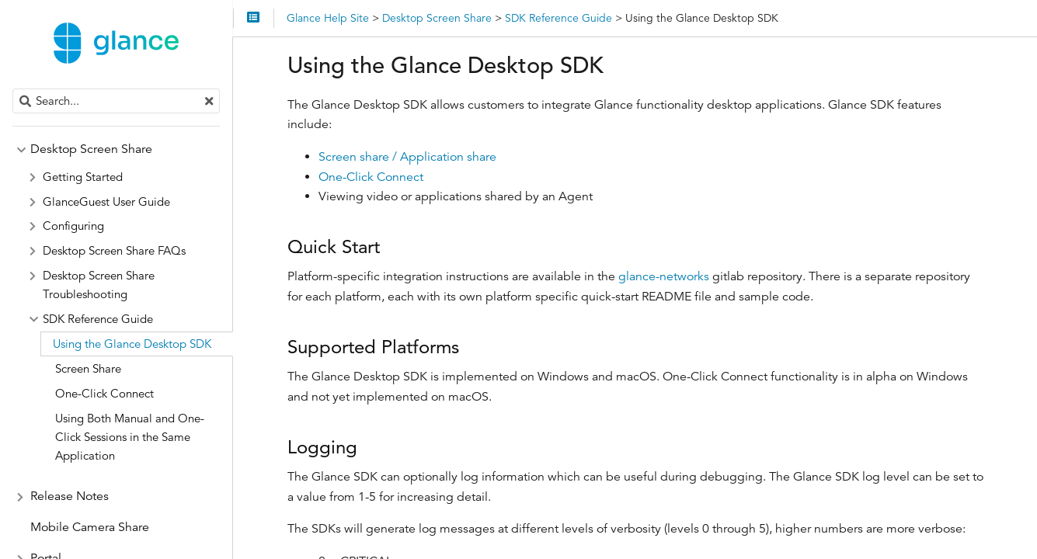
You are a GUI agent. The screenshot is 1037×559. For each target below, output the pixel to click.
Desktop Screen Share (91, 149)
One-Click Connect (370, 177)
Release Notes (69, 496)
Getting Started (83, 176)
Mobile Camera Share (89, 527)
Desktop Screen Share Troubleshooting (99, 284)
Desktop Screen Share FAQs (114, 250)
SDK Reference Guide (98, 318)
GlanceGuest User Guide (106, 201)
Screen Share (88, 368)
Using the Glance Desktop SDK (132, 343)
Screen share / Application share (407, 157)
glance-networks (663, 276)
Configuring (73, 225)
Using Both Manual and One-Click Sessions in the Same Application (129, 437)
